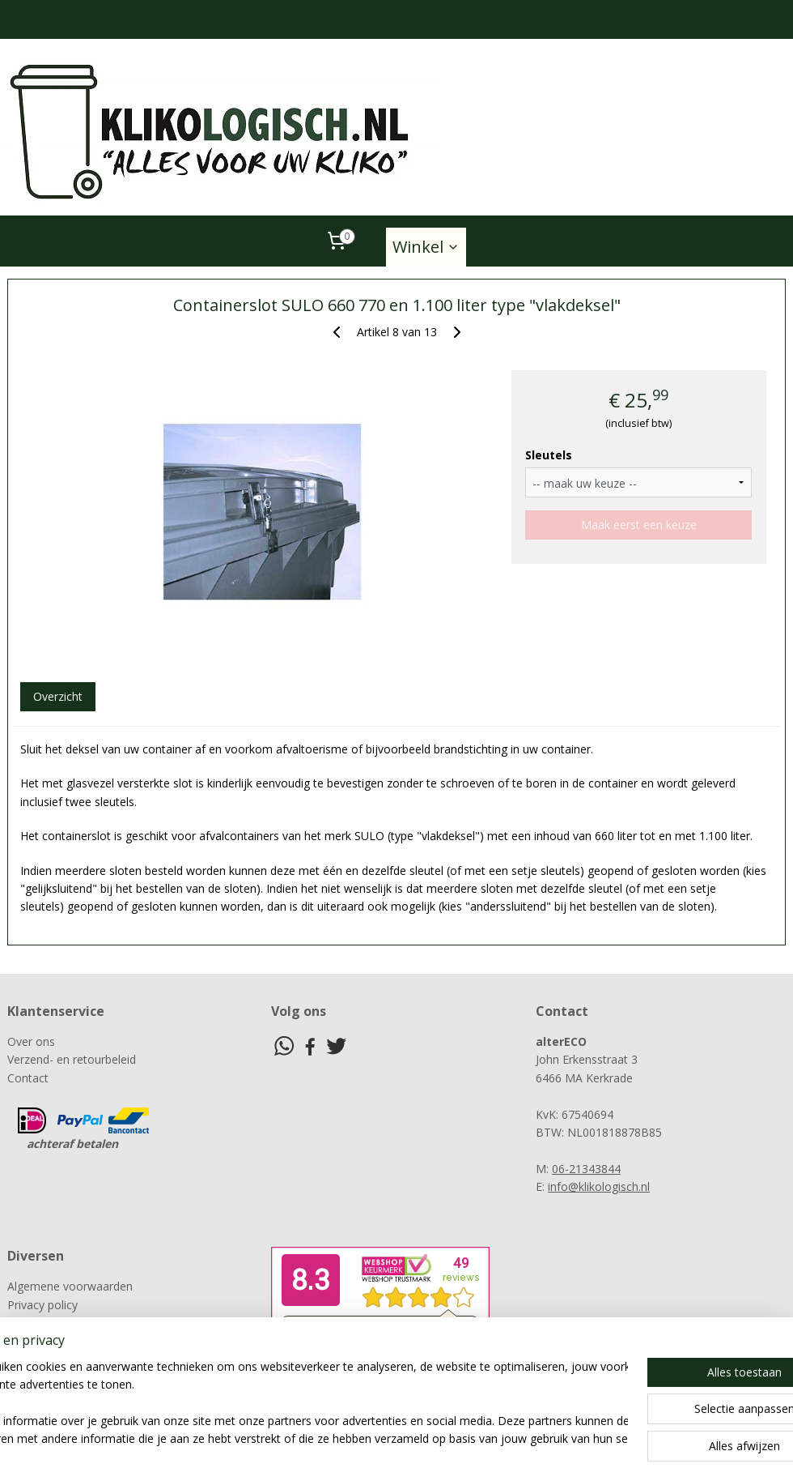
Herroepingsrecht (52, 1340)
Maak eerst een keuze (639, 524)
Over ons (31, 1041)
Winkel (426, 247)
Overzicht (58, 696)
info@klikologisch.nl (599, 1186)
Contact (28, 1078)
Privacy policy (42, 1304)
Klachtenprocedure (56, 1322)
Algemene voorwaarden (70, 1286)
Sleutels (548, 455)
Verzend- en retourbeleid (71, 1059)
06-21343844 (586, 1168)
